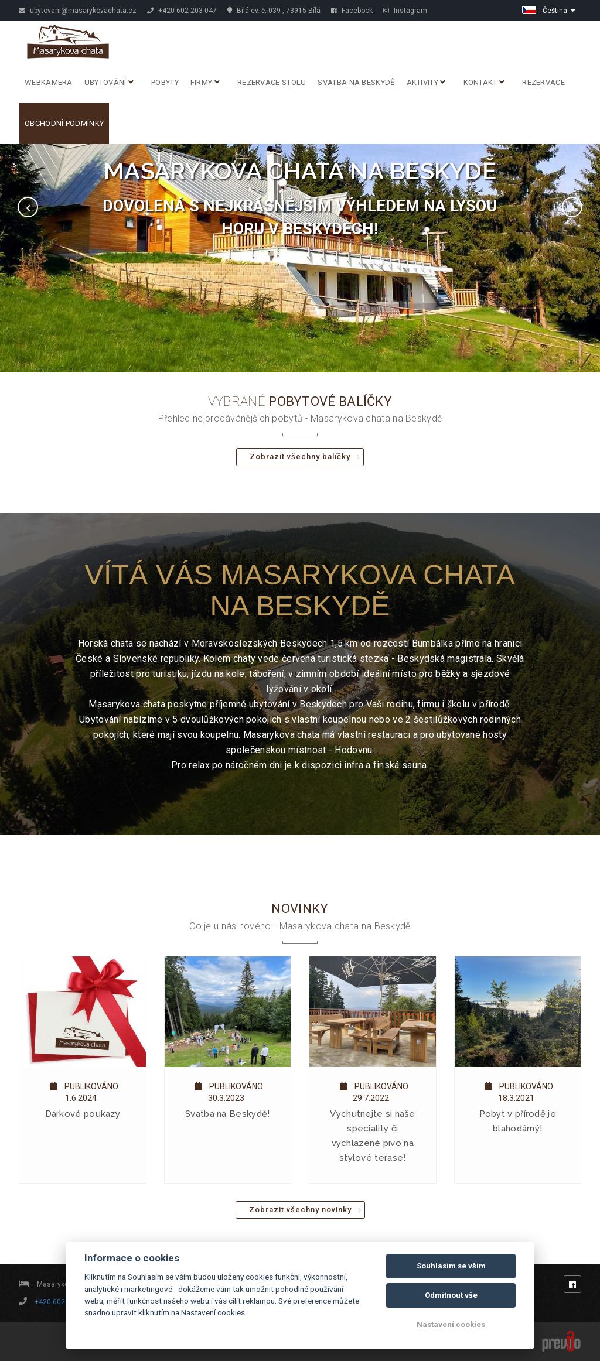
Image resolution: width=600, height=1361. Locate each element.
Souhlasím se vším (451, 1265)
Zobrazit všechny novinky (300, 1209)
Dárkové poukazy (83, 1114)
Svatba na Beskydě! (227, 1114)
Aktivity (426, 82)
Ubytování (109, 82)
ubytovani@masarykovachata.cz (78, 10)
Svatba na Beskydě (356, 82)
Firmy (205, 82)
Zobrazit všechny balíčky (300, 456)
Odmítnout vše (451, 1295)
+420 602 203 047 (182, 10)
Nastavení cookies (451, 1324)
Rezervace (543, 82)
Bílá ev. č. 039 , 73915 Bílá (274, 10)
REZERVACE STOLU (271, 82)
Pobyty (165, 82)
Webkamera (49, 82)
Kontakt (484, 82)
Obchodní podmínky (64, 123)
